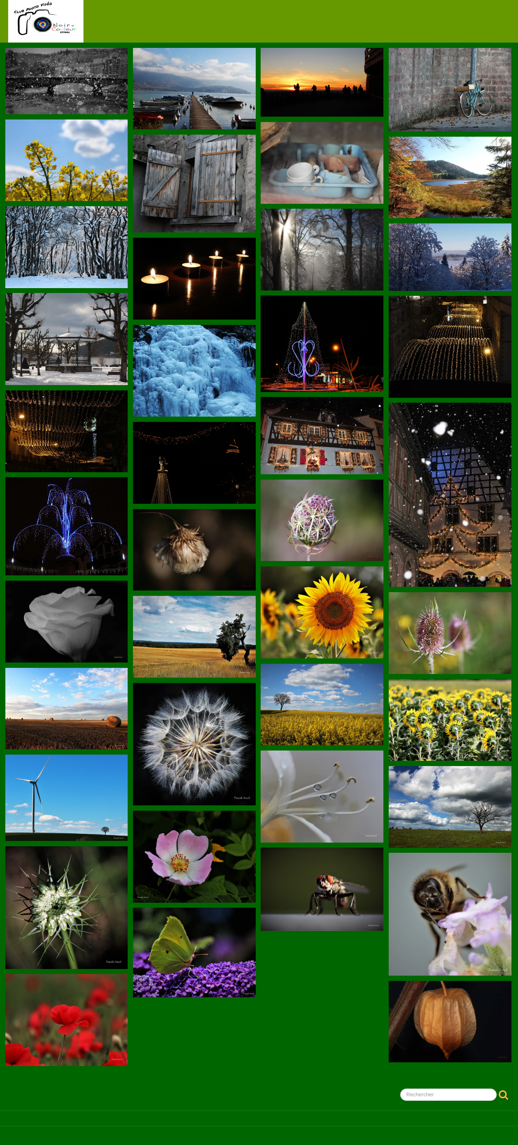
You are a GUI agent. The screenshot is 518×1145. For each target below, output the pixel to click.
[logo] (45, 21)
